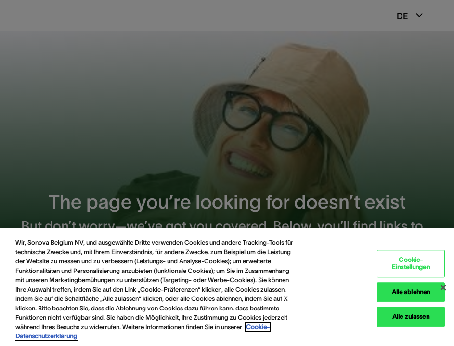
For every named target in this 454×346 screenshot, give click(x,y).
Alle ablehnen (411, 292)
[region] (227, 287)
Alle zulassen (410, 317)
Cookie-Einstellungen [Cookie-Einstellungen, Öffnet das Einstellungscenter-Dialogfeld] (411, 263)
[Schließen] (443, 287)
